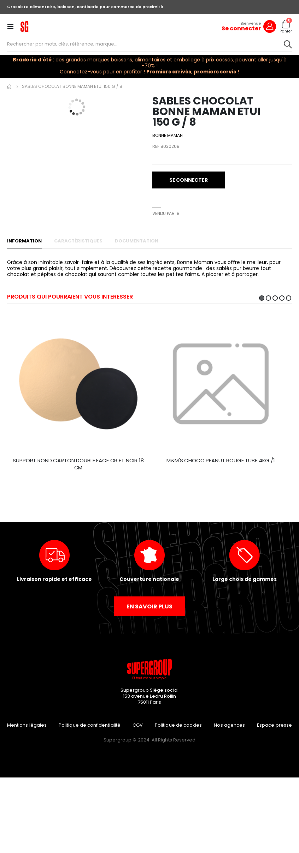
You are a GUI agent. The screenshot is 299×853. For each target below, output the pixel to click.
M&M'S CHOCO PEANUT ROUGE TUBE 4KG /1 (220, 460)
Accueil (9, 86)
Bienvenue (251, 23)
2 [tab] (268, 298)
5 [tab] (289, 298)
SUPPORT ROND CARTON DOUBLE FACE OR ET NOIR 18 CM (78, 464)
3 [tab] (275, 298)
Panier (286, 31)
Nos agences (229, 725)
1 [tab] (262, 298)
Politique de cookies (178, 725)
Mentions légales (27, 725)
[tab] (24, 241)
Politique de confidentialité (90, 725)
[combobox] (149, 44)
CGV (138, 725)
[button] (140, 111)
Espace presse (274, 725)
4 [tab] (282, 298)
